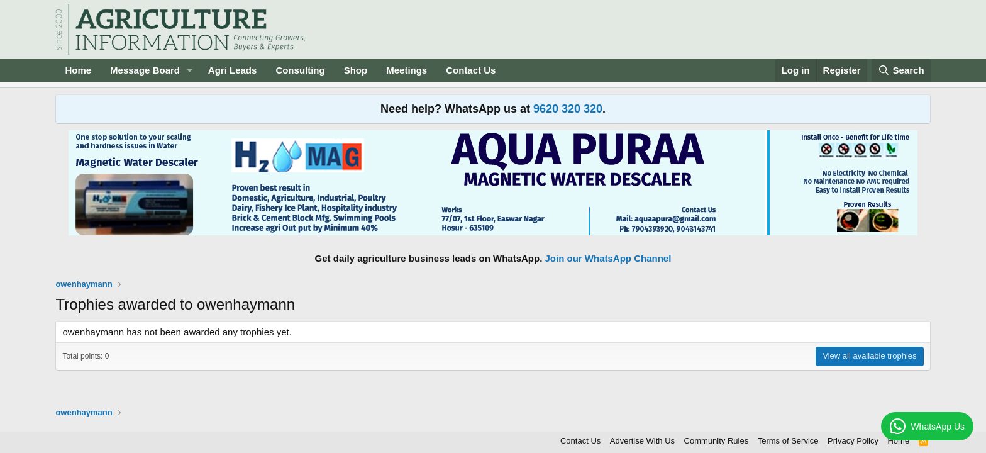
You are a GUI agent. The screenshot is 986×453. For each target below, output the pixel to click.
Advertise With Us (642, 440)
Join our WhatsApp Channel (608, 258)
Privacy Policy (853, 440)
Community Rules (716, 440)
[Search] (901, 70)
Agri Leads (232, 70)
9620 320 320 (567, 109)
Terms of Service (788, 440)
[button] (190, 70)
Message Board (145, 70)
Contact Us (471, 70)
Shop (356, 70)
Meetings (406, 70)
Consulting (299, 70)
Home (78, 70)
